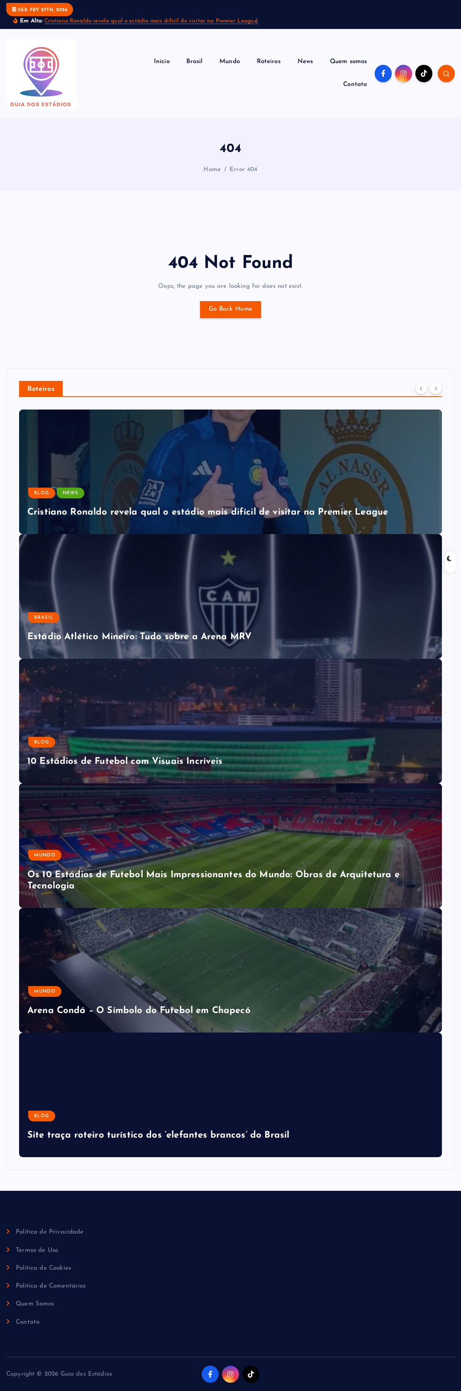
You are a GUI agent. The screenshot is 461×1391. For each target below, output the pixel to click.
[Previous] (421, 388)
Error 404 (243, 170)
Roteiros (269, 62)
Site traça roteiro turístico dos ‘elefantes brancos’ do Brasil (158, 1135)
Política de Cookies (43, 1268)
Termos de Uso (37, 1250)
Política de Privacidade (49, 1232)
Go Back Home (230, 309)
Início (162, 62)
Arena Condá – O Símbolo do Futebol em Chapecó (139, 1011)
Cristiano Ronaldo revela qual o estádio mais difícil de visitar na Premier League (150, 21)
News (305, 62)
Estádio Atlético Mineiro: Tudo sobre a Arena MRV (139, 637)
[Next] (435, 388)
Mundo (230, 62)
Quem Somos (35, 1304)
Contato (355, 84)
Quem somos (348, 62)
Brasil (194, 62)
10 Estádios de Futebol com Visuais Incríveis (125, 761)
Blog (41, 493)
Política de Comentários (50, 1286)
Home (212, 170)
